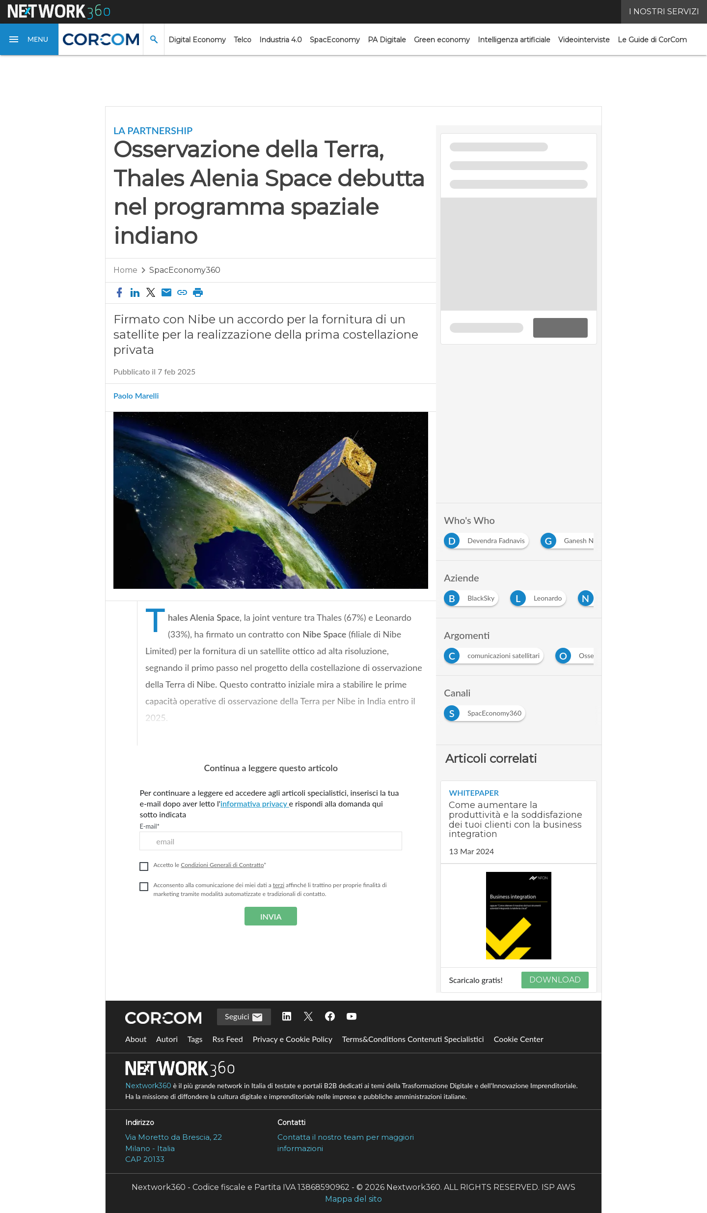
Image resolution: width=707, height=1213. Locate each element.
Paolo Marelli (136, 396)
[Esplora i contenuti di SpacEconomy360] (486, 711)
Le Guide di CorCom (652, 39)
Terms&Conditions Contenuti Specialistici (413, 1038)
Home (125, 270)
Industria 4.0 (280, 39)
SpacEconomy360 (184, 270)
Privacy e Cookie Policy (292, 1038)
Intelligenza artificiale (514, 39)
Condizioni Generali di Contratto (222, 864)
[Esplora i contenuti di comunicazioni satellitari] (495, 653)
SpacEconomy (335, 39)
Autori (167, 1038)
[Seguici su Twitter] (308, 1016)
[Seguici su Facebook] (330, 1016)
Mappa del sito (353, 1199)
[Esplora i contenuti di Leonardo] (540, 596)
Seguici (244, 1017)
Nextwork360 (148, 1085)
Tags (195, 1038)
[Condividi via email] (166, 293)
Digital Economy (197, 39)
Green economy (442, 39)
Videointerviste (584, 39)
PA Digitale (387, 39)
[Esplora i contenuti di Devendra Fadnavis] (488, 538)
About (136, 1038)
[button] (29, 39)
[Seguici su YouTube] (351, 1016)
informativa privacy (254, 803)
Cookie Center (519, 1038)
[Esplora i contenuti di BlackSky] (473, 596)
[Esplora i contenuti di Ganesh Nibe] (576, 538)
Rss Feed (228, 1038)
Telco (242, 39)
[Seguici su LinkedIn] (287, 1016)
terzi (278, 885)
